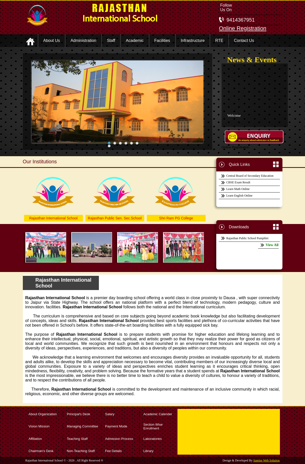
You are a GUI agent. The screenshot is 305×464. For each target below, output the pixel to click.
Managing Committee (82, 426)
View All (272, 245)
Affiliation (35, 439)
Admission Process (119, 439)
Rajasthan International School (53, 218)
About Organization (43, 414)
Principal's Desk (78, 414)
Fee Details (113, 451)
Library (148, 451)
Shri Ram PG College (176, 218)
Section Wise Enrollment (153, 426)
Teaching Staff (77, 439)
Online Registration (242, 28)
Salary (110, 414)
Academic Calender (157, 414)
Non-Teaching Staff (81, 451)
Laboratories (152, 439)
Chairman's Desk (41, 451)
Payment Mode (116, 426)
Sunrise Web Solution (266, 460)
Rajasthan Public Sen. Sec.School (114, 218)
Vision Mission (39, 426)
